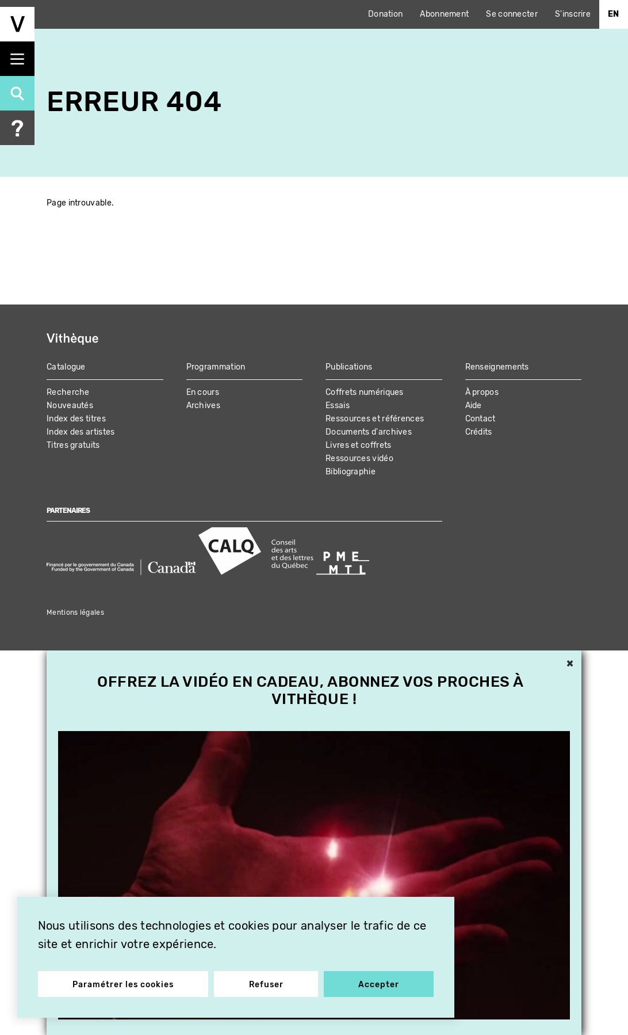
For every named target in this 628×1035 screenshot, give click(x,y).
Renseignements (497, 367)
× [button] (569, 664)
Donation (385, 14)
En (613, 14)
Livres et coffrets (358, 445)
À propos (482, 392)
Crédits (478, 432)
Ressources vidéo (359, 458)
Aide (473, 405)
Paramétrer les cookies (124, 982)
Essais (338, 405)
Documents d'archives (369, 432)
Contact (480, 419)
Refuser (266, 982)
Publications (349, 367)
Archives (203, 405)
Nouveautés (70, 405)
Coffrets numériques (365, 392)
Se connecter (512, 14)
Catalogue (66, 367)
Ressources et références (375, 419)
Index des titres (76, 419)
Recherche (68, 392)
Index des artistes (80, 432)
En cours (202, 392)
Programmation (216, 367)
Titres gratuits (73, 445)
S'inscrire (573, 14)
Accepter (377, 982)
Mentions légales (75, 612)
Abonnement (444, 14)
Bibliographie (351, 472)
